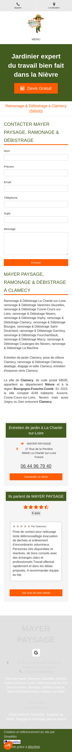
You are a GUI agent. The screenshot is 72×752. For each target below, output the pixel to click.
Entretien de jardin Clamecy (22, 357)
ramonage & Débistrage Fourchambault (31, 335)
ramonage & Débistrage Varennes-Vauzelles (34, 305)
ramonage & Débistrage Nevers (33, 313)
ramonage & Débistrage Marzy (24, 339)
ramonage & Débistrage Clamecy (39, 362)
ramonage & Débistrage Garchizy (42, 330)
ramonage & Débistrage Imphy (24, 318)
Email (7, 182)
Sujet (7, 213)
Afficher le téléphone (39, 671)
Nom (7, 150)
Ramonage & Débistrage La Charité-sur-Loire (35, 300)
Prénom (9, 166)
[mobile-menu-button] (36, 39)
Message (10, 229)
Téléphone (10, 197)
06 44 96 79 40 (36, 466)
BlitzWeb (34, 747)
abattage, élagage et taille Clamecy (28, 366)
